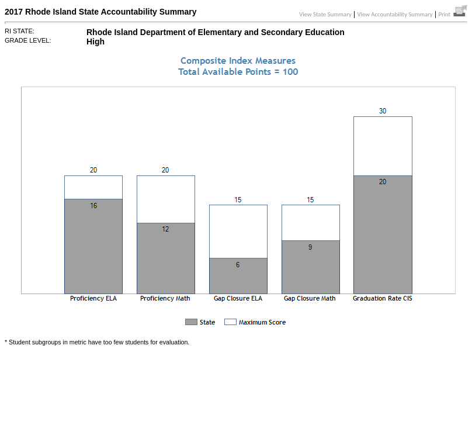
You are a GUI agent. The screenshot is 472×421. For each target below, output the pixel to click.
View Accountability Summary (395, 14)
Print (452, 14)
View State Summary (325, 14)
